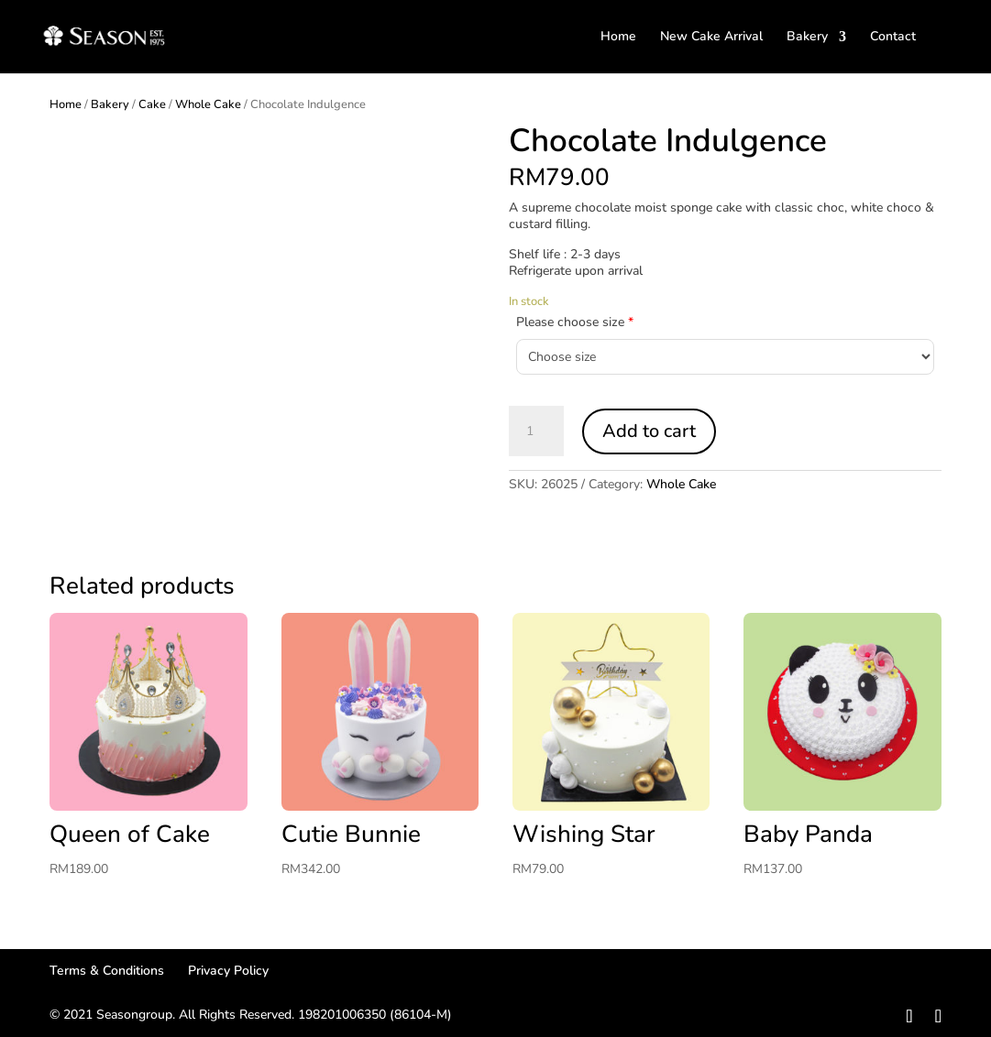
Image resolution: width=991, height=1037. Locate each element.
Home (618, 37)
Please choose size (574, 322)
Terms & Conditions (107, 970)
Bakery (807, 37)
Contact (893, 37)
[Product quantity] (536, 431)
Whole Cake (208, 104)
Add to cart (649, 431)
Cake (152, 104)
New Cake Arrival (711, 37)
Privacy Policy (228, 970)
